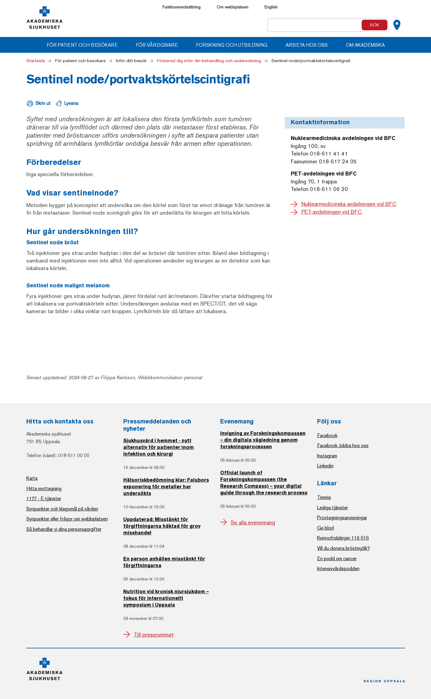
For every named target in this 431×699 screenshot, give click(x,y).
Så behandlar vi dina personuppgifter (63, 529)
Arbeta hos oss (307, 45)
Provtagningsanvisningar (342, 517)
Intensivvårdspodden (338, 568)
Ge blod (325, 528)
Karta (32, 478)
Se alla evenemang (253, 522)
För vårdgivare (157, 45)
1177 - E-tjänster (43, 498)
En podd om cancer (337, 558)
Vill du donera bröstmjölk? (343, 548)
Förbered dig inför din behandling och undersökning (209, 60)
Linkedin (325, 466)
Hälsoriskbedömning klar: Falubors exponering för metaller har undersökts (166, 487)
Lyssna (71, 103)
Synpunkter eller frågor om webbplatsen (67, 519)
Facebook (327, 435)
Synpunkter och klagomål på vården (62, 509)
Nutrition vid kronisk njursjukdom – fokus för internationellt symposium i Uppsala (166, 598)
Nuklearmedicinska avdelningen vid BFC (348, 204)
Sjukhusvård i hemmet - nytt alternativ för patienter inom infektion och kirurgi (158, 448)
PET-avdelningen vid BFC (331, 212)
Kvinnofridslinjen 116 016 (343, 538)
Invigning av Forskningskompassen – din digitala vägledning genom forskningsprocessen (263, 440)
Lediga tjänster (332, 507)
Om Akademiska (365, 45)
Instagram (327, 456)
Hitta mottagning (43, 488)
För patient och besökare (82, 45)
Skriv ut (43, 103)
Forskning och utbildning (231, 45)
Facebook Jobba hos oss (343, 445)
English (270, 7)
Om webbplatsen (232, 7)
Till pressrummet (154, 634)
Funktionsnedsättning (181, 7)
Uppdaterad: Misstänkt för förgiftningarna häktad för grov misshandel (162, 526)
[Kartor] (396, 25)
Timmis (324, 497)
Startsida (35, 60)
